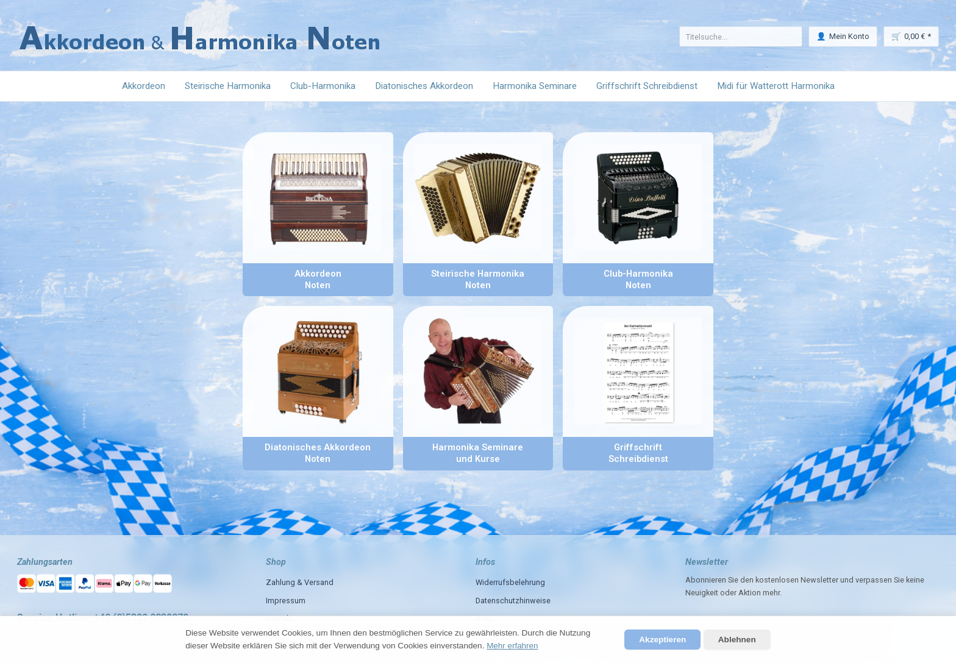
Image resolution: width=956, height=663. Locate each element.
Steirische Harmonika (228, 85)
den (747, 579)
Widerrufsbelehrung (510, 582)
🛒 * (911, 36)
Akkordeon (143, 85)
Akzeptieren (662, 639)
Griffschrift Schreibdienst (646, 85)
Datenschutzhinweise (513, 600)
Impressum (285, 600)
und (847, 579)
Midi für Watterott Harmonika (776, 85)
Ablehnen (737, 639)
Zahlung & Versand (299, 582)
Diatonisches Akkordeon (424, 85)
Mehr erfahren (512, 645)
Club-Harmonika (322, 85)
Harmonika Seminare (535, 85)
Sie (899, 579)
